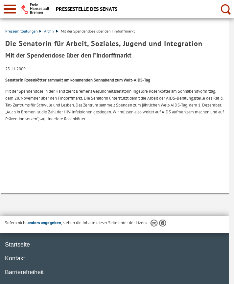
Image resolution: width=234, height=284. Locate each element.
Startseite (17, 244)
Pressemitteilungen (23, 31)
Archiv (51, 31)
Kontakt (15, 258)
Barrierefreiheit (24, 272)
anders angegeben (44, 222)
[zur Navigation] (10, 9)
